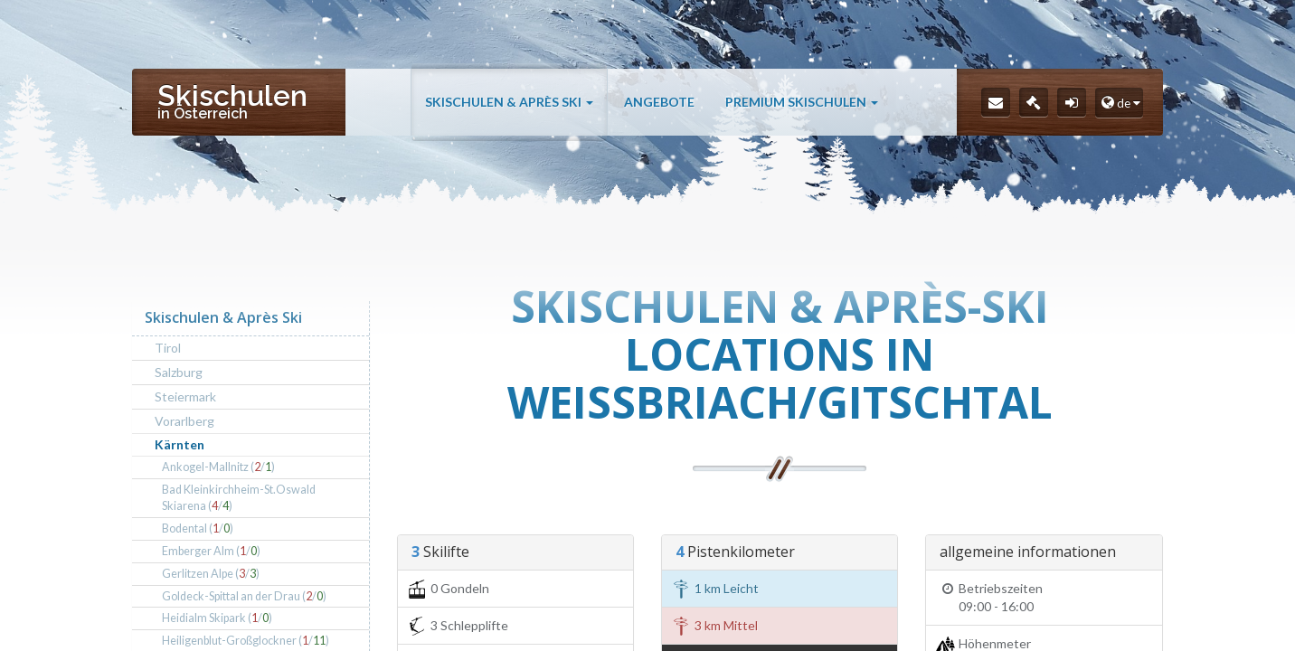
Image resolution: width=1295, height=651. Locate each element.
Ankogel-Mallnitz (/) (218, 467)
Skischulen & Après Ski (509, 101)
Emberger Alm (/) (211, 551)
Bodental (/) (197, 528)
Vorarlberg (184, 421)
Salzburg (179, 372)
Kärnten (179, 444)
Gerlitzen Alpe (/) (211, 573)
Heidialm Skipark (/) (217, 618)
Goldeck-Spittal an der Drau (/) (244, 596)
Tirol (168, 347)
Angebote (659, 101)
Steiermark (185, 396)
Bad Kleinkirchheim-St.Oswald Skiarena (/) (239, 498)
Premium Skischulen (801, 101)
